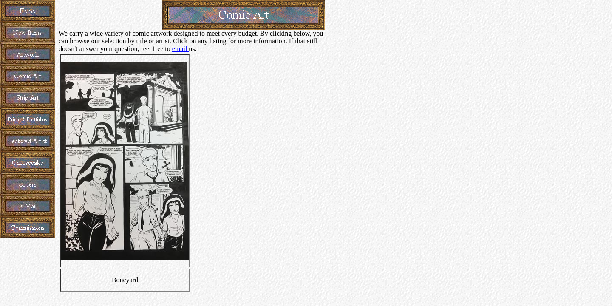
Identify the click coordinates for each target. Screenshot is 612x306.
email (180, 48)
